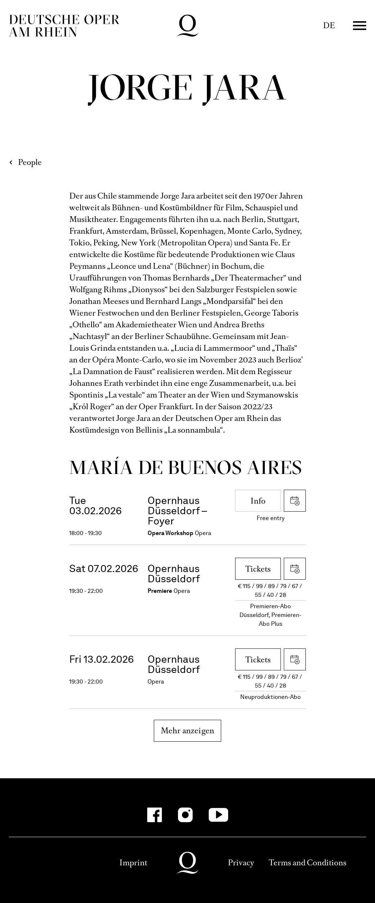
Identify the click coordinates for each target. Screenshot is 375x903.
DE (329, 25)
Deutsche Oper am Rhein (64, 26)
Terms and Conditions (307, 862)
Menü (359, 25)
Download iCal (295, 501)
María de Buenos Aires (185, 467)
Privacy (241, 862)
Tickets (258, 569)
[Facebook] (154, 815)
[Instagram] (185, 815)
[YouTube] (218, 815)
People (30, 162)
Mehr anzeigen (188, 730)
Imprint (133, 862)
